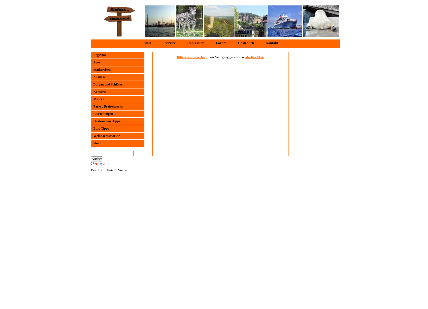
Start (147, 43)
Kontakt (272, 43)
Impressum (195, 43)
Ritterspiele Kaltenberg (192, 57)
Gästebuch (246, 43)
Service (170, 43)
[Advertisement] (315, 133)
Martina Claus (254, 57)
